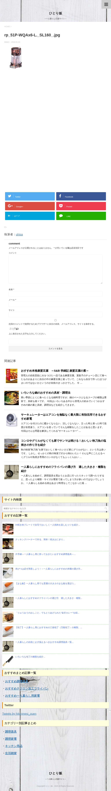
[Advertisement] (55, 104)
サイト (12, 310)
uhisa (19, 234)
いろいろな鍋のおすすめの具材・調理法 (45, 392)
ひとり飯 (55, 13)
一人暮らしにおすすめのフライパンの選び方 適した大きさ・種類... (48, 598)
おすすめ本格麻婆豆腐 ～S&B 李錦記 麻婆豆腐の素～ (55, 370)
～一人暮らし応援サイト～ (55, 779)
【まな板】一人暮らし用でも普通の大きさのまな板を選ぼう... (45, 583)
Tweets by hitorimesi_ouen (19, 713)
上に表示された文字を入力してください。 (28, 334)
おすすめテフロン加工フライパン (26, 688)
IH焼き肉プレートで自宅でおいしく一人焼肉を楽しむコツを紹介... (47, 525)
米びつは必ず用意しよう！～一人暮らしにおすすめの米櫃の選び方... (48, 569)
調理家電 (11, 738)
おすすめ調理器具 (16, 681)
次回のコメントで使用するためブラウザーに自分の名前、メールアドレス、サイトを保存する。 (52, 324)
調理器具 (11, 731)
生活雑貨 (11, 753)
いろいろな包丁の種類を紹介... (30, 656)
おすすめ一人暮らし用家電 (22, 695)
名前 (11, 289)
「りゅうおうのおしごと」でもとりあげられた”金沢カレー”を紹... (47, 613)
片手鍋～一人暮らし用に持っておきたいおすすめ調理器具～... (45, 554)
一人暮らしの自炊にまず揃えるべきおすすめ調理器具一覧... (44, 642)
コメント (13, 253)
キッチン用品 (13, 746)
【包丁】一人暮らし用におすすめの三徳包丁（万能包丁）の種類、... (48, 627)
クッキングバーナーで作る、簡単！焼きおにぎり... (40, 539)
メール (12, 300)
